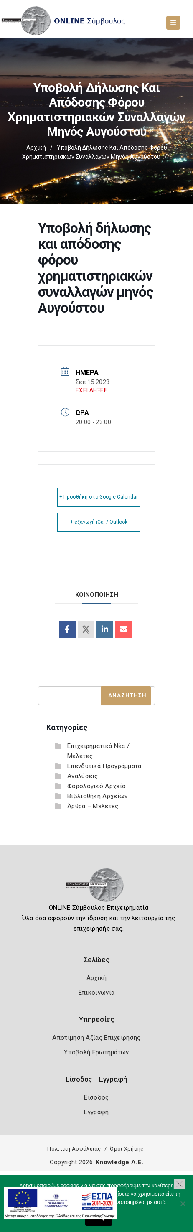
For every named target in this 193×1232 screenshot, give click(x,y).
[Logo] (96, 888)
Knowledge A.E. (119, 1162)
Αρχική (36, 147)
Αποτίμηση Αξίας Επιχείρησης (96, 1037)
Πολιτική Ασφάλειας (74, 1148)
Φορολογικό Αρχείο (96, 786)
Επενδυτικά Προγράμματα (104, 766)
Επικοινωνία (96, 992)
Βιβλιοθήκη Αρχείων (97, 796)
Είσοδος (96, 1097)
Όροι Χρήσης (126, 1148)
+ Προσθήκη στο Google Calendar (98, 497)
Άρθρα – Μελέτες (93, 806)
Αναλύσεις (82, 776)
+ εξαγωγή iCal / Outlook (98, 522)
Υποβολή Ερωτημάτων (96, 1052)
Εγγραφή (96, 1112)
